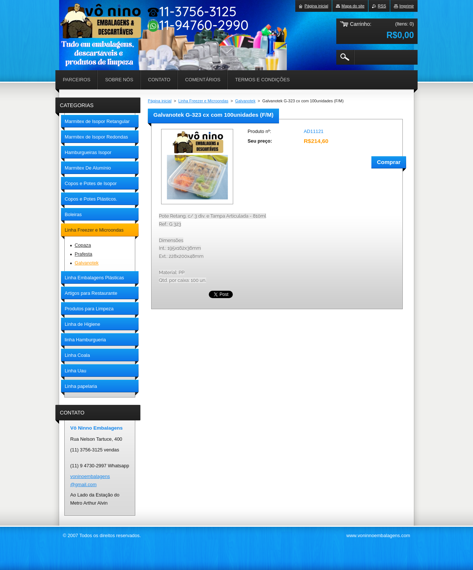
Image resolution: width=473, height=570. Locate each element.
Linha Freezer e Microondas (203, 101)
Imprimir (406, 6)
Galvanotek (245, 101)
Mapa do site (352, 6)
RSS (382, 6)
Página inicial (159, 101)
